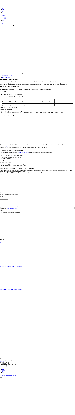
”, (43, 169)
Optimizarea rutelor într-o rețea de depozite (7, 75)
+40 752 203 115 (2, 243)
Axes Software (2, 26)
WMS (3, 9)
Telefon (1, 196)
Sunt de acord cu (10, 209)
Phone (1, 192)
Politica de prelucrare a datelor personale (12, 209)
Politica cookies (4, 377)
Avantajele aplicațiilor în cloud (6, 77)
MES (2, 8)
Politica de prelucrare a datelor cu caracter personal (9, 376)
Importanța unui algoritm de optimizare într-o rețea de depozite (10, 76)
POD (2, 11)
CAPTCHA (1, 210)
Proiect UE (3, 20)
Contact (5, 19)
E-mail (1, 198)
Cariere (5, 18)
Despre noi (3, 371)
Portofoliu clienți (6, 16)
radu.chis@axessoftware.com (4, 242)
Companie (3, 15)
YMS (2, 12)
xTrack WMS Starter (6, 10)
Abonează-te (2, 362)
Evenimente (5, 17)
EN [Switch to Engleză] (2, 23)
